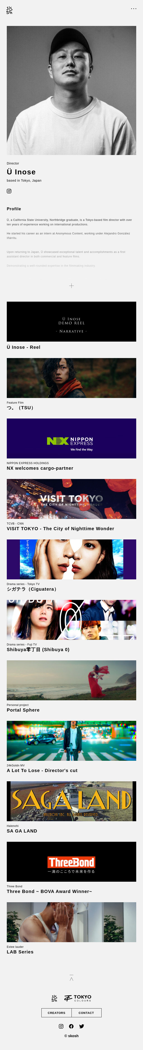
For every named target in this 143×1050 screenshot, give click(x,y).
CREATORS (56, 1013)
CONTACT (86, 1013)
